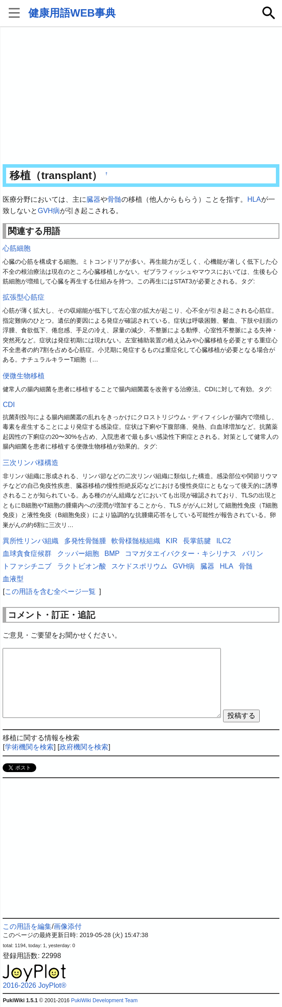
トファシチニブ (27, 566)
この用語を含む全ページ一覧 (50, 591)
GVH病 (49, 210)
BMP (112, 553)
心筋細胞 (17, 248)
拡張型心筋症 (24, 297)
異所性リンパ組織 (30, 541)
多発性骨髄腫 (85, 541)
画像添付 (68, 926)
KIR (172, 541)
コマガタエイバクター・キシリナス (181, 553)
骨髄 (114, 199)
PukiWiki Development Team (104, 1000)
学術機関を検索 (29, 747)
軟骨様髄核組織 (135, 541)
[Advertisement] (141, 96)
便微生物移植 (24, 375)
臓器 (93, 199)
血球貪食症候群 (27, 553)
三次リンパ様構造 (30, 462)
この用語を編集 (27, 926)
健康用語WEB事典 (72, 13)
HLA (254, 199)
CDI (9, 404)
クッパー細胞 (78, 553)
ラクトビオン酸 (81, 566)
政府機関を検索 (83, 747)
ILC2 (223, 541)
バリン (252, 553)
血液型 (13, 579)
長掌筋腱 (197, 541)
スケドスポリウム (139, 566)
